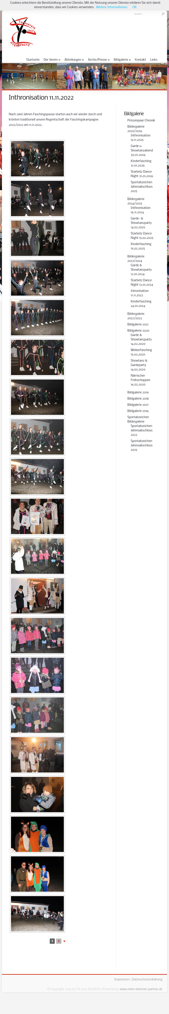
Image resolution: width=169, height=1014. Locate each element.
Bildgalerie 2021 (138, 324)
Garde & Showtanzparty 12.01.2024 (141, 270)
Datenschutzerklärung (147, 979)
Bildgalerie (122, 60)
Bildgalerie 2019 (138, 392)
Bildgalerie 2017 (138, 405)
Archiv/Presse (99, 60)
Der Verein (52, 60)
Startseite (33, 60)
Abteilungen (74, 60)
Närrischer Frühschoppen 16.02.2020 (140, 380)
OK (135, 7)
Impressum (122, 979)
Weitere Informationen (111, 7)
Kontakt (140, 60)
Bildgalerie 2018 (138, 398)
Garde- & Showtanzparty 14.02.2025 (141, 223)
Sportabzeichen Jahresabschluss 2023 (141, 431)
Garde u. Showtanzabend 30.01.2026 (142, 151)
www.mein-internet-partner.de (141, 989)
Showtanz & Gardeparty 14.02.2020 (139, 365)
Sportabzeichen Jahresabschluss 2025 (141, 187)
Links (153, 60)
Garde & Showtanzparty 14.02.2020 (141, 340)
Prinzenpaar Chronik (141, 120)
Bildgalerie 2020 (138, 330)
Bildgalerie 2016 (138, 411)
